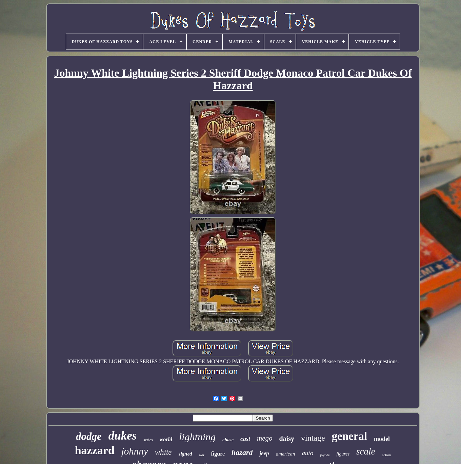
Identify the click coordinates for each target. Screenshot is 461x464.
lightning (197, 436)
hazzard (95, 450)
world (166, 439)
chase (228, 439)
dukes (122, 435)
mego (265, 438)
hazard (242, 452)
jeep (264, 453)
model (382, 439)
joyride (324, 455)
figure (218, 454)
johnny (134, 451)
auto (307, 453)
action (386, 455)
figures (343, 454)
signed (185, 454)
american (285, 454)
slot (201, 455)
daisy (286, 438)
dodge (89, 436)
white (163, 452)
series (148, 440)
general (349, 436)
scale (365, 451)
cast (245, 439)
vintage (313, 437)
